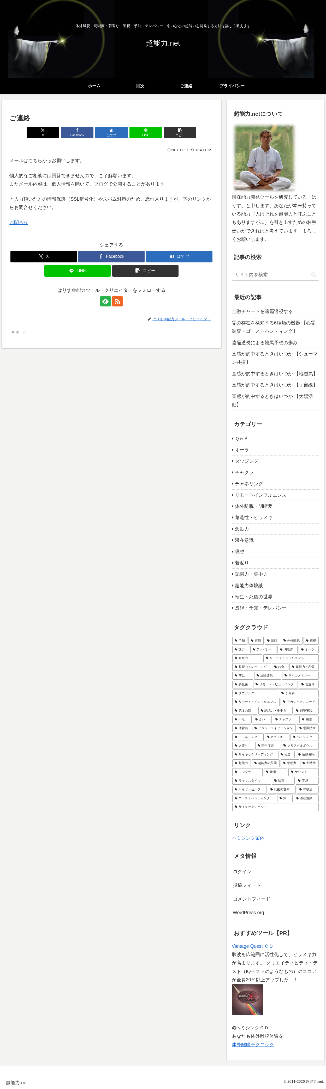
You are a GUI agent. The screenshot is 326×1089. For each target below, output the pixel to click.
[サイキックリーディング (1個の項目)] (254, 755)
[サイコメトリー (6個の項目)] (300, 676)
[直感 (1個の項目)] (307, 781)
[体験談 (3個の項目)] (241, 728)
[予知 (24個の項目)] (239, 641)
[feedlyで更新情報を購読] (105, 301)
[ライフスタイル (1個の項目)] (251, 781)
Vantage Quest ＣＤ (253, 946)
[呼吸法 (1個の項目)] (308, 789)
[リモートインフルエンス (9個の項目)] (291, 658)
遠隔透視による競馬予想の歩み (265, 342)
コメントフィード (251, 899)
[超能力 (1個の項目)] (241, 763)
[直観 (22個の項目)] (256, 641)
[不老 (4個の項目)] (242, 719)
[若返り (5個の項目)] (309, 684)
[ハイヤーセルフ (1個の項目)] (249, 789)
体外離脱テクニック (253, 1044)
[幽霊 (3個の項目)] (309, 719)
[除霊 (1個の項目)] (283, 781)
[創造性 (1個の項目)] (309, 763)
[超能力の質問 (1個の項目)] (266, 763)
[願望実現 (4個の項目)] (306, 711)
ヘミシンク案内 (248, 838)
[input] (275, 275)
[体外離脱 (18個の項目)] (292, 641)
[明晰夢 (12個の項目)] (287, 650)
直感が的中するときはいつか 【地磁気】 (275, 373)
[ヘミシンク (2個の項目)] (305, 737)
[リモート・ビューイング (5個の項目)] (275, 684)
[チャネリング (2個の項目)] (248, 737)
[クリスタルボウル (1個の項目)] (300, 746)
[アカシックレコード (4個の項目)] (300, 702)
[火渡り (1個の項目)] (243, 746)
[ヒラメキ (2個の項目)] (277, 737)
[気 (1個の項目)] (285, 798)
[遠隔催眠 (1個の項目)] (307, 755)
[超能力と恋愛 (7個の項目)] (304, 667)
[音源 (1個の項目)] (276, 772)
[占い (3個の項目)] (262, 719)
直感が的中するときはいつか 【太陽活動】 (272, 400)
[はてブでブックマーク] (111, 132)
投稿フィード (247, 885)
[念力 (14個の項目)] (240, 650)
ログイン (242, 871)
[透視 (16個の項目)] (311, 641)
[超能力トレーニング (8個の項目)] (251, 667)
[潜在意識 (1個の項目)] (306, 798)
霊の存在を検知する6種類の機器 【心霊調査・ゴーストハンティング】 (274, 327)
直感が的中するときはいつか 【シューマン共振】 (275, 358)
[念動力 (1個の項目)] (290, 763)
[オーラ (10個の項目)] (309, 650)
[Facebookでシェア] (77, 132)
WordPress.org (248, 912)
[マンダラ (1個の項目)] (247, 772)
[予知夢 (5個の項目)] (299, 693)
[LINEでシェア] (145, 132)
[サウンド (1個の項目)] (303, 772)
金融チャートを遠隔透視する (262, 311)
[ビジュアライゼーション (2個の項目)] (274, 728)
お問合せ (18, 222)
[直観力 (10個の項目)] (247, 658)
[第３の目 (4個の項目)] (244, 711)
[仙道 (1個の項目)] (286, 755)
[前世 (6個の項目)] (242, 676)
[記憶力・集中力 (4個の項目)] (275, 711)
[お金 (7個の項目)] (280, 667)
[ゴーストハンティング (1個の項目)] (254, 798)
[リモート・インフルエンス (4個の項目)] (256, 702)
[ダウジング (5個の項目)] (255, 693)
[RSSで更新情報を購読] (117, 301)
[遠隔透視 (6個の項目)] (267, 676)
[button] (180, 132)
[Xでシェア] (43, 132)
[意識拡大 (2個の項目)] (308, 728)
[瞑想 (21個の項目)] (272, 641)
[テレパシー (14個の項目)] (263, 650)
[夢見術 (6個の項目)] (242, 684)
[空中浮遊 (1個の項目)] (267, 746)
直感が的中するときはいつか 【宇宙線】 (275, 384)
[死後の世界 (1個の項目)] (282, 789)
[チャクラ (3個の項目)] (285, 719)
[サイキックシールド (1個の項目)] (275, 807)
